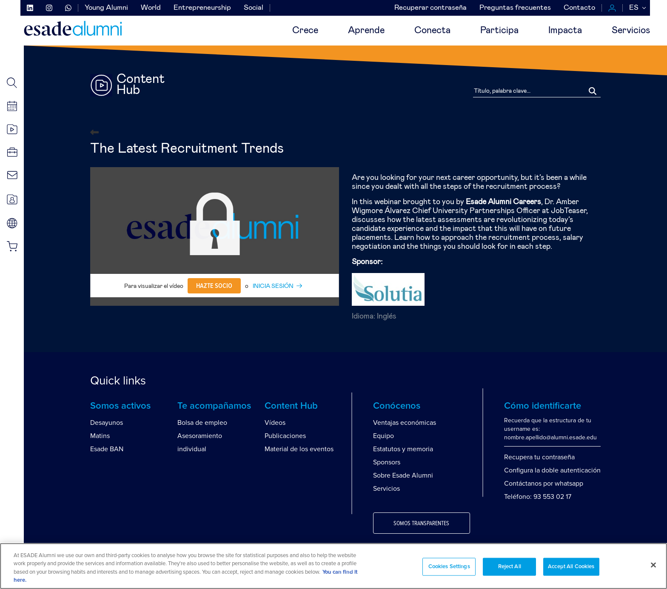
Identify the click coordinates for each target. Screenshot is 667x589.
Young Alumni (106, 7)
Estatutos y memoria (403, 449)
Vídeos (275, 422)
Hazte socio (214, 285)
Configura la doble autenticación (552, 470)
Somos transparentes (421, 523)
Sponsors (386, 462)
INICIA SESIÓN (273, 286)
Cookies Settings (449, 566)
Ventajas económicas (404, 422)
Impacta (565, 30)
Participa (499, 30)
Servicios (631, 30)
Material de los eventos (299, 449)
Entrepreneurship (202, 7)
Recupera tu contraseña (539, 457)
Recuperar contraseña (430, 7)
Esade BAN (106, 449)
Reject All (509, 566)
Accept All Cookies (571, 566)
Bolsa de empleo (202, 422)
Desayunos (106, 422)
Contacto (579, 7)
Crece (305, 30)
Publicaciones (285, 436)
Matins (100, 436)
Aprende (366, 30)
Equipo (383, 436)
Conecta (432, 30)
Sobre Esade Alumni (403, 475)
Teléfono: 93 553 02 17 (537, 496)
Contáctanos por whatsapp (543, 483)
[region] (333, 566)
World (151, 7)
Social (253, 7)
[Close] (653, 564)
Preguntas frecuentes (515, 7)
